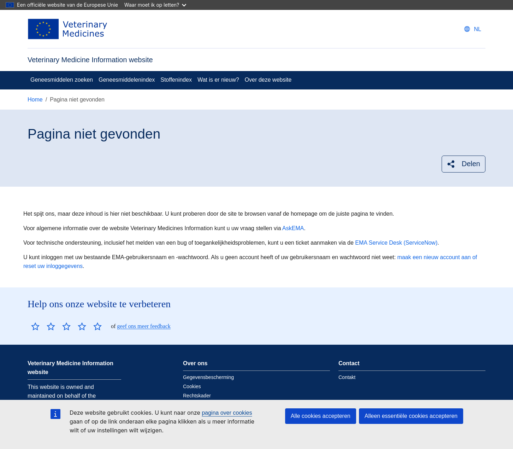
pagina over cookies (227, 413)
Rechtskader (197, 395)
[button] (463, 164)
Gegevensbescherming (208, 377)
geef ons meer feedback (143, 326)
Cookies (192, 386)
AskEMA (293, 228)
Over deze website (268, 80)
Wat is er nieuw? (218, 80)
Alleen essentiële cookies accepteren (411, 416)
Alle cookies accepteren (320, 416)
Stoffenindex (176, 80)
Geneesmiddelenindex (127, 80)
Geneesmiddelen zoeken (61, 80)
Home (35, 100)
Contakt (346, 377)
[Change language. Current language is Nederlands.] (472, 29)
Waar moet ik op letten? (155, 5)
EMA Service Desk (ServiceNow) (396, 243)
